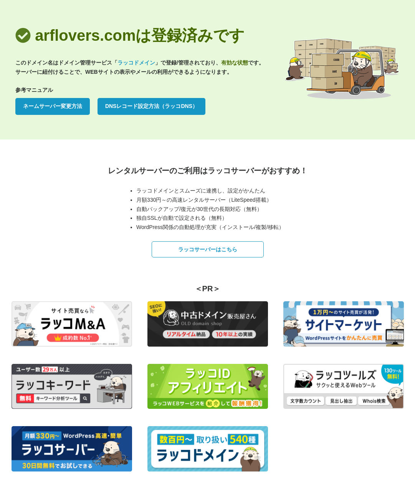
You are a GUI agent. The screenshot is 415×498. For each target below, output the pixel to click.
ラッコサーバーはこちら (207, 249)
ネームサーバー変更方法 (52, 106)
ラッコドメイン (136, 63)
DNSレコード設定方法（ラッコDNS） (151, 106)
